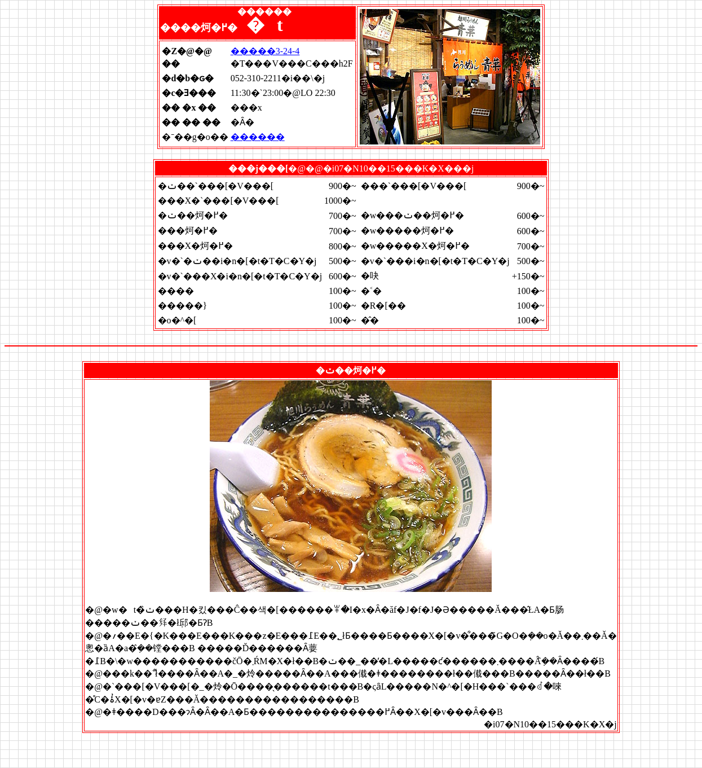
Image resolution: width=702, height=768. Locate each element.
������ (258, 137)
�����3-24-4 (265, 51)
